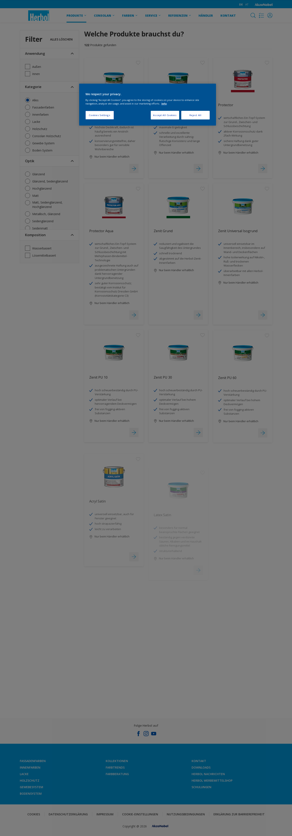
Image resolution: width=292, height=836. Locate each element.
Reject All (195, 115)
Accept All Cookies (164, 115)
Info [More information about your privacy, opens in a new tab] (164, 103)
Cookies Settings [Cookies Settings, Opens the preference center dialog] (99, 115)
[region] (147, 105)
